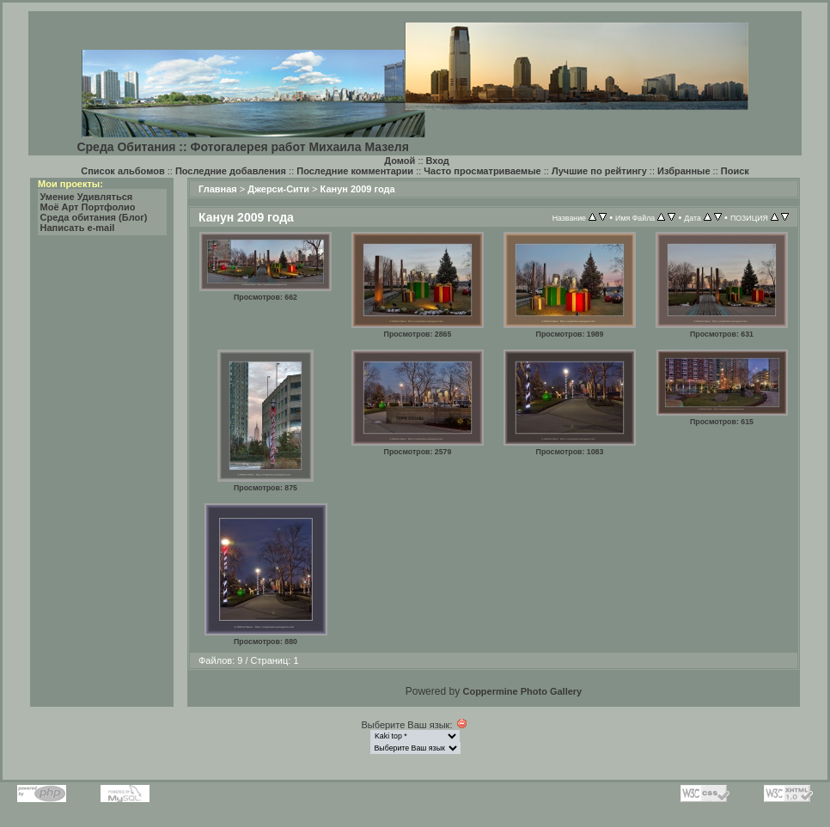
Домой (399, 160)
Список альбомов (122, 171)
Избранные (684, 171)
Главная (217, 189)
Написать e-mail (77, 227)
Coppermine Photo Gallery (522, 691)
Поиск (735, 171)
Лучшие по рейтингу (599, 171)
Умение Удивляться (86, 197)
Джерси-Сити (278, 189)
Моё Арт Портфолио (88, 207)
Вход (437, 160)
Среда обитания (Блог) (94, 217)
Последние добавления (230, 171)
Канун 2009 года (357, 189)
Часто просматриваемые (482, 171)
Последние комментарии (354, 171)
